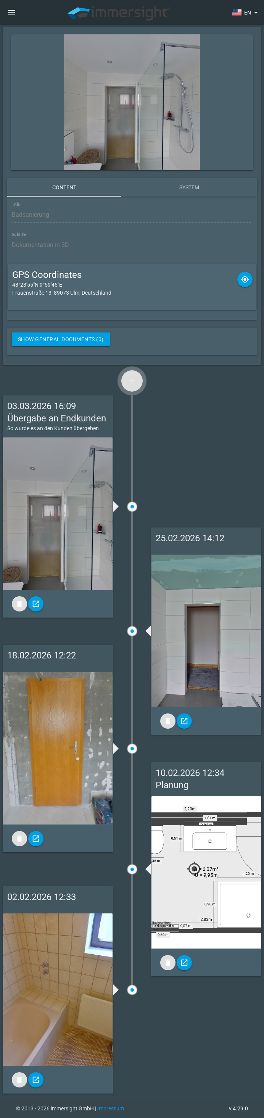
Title (16, 204)
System (189, 187)
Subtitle (19, 234)
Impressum (110, 1108)
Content (64, 187)
